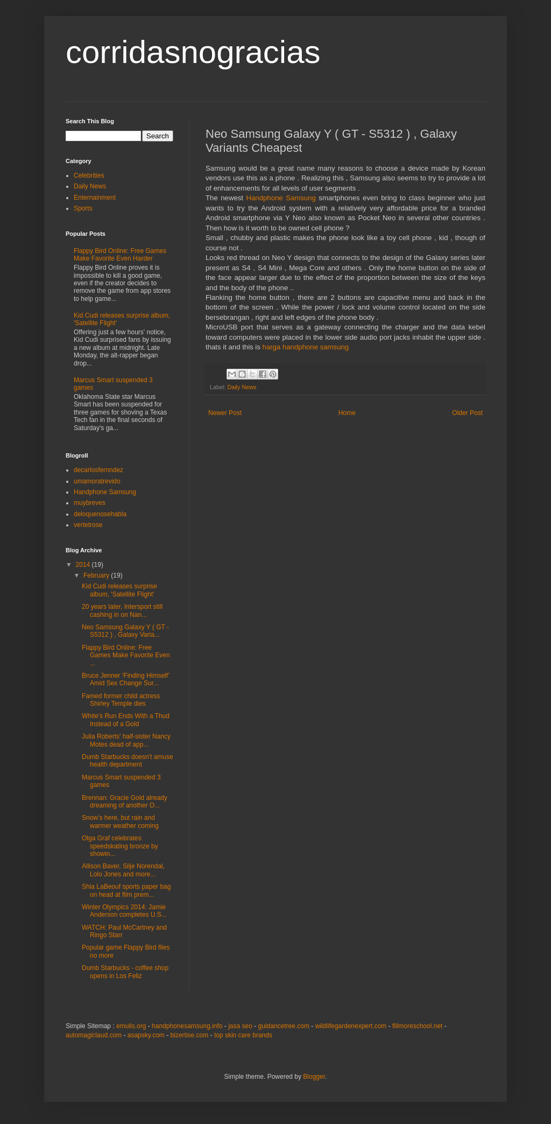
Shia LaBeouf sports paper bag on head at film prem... (126, 890)
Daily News (241, 387)
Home (347, 413)
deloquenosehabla (100, 514)
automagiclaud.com (94, 1035)
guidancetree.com (283, 1026)
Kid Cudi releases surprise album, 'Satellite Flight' (119, 590)
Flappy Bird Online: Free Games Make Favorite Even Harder (120, 254)
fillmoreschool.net (417, 1026)
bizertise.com (190, 1035)
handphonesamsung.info (187, 1026)
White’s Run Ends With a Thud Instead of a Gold (125, 719)
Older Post (467, 413)
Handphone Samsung (280, 198)
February (97, 575)
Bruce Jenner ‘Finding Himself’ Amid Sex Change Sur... (125, 679)
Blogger (314, 1076)
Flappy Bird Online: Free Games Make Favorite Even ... (126, 655)
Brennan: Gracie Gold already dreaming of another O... (124, 801)
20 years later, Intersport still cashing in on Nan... (122, 610)
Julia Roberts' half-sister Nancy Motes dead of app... (126, 740)
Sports (83, 208)
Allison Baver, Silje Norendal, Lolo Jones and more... (123, 869)
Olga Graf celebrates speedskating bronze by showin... (120, 846)
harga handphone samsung (306, 347)
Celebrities (89, 175)
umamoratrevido (97, 481)
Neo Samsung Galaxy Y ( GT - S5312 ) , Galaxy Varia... (125, 630)
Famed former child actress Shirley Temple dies (121, 699)
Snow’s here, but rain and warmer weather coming (120, 821)
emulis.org (131, 1026)
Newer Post (225, 413)
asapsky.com (146, 1035)
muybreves (89, 503)
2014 (84, 564)
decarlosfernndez (98, 470)
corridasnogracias (193, 52)
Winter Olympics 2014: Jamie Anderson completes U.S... (124, 910)
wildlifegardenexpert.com (351, 1026)
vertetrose (88, 525)
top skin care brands (243, 1035)
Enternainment (95, 197)
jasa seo (240, 1026)
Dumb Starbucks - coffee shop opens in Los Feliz (125, 971)
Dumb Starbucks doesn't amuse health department (127, 760)
